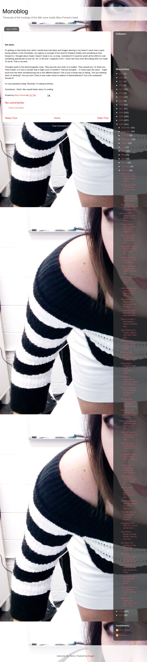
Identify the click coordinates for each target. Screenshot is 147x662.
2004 (121, 120)
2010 (121, 97)
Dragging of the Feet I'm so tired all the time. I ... (129, 525)
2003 (121, 124)
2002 (121, 611)
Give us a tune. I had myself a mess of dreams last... (129, 322)
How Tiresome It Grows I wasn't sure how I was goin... (128, 334)
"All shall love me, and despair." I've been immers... (128, 515)
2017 (121, 81)
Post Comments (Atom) (62, 126)
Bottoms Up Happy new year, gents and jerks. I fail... (129, 602)
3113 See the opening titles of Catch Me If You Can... (129, 447)
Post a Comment (16, 108)
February (125, 166)
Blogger (90, 656)
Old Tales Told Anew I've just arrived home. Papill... (128, 345)
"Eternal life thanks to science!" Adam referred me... (129, 591)
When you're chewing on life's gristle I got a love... (129, 356)
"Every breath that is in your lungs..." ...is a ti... (129, 281)
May (123, 155)
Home (57, 118)
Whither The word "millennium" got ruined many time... (129, 436)
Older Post (102, 118)
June (123, 151)
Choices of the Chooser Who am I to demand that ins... (129, 413)
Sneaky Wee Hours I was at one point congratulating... (129, 402)
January (125, 170)
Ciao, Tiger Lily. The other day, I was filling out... (129, 207)
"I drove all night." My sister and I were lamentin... (129, 312)
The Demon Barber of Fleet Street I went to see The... (128, 535)
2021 (121, 73)
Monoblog (15, 11)
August (124, 143)
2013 (121, 89)
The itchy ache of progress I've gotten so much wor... (129, 270)
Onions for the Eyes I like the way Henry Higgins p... (128, 228)
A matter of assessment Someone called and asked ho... (129, 380)
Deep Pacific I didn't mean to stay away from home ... (128, 568)
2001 (121, 615)
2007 (121, 108)
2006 (121, 112)
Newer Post (11, 118)
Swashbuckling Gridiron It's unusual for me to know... (128, 303)
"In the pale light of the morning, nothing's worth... (129, 580)
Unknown (123, 635)
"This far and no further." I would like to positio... (129, 198)
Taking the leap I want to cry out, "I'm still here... (129, 259)
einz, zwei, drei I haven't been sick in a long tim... (128, 239)
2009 (121, 101)
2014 (121, 85)
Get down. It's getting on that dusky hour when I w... (128, 546)
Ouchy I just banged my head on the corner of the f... (129, 469)
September (126, 139)
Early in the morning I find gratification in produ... (128, 217)
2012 (121, 93)
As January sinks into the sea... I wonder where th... (128, 188)
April (123, 159)
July (123, 147)
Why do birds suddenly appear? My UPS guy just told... (128, 492)
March (124, 162)
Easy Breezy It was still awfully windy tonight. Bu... (129, 480)
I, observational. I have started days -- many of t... (129, 458)
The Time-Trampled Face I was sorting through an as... (129, 557)
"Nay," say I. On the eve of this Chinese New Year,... (128, 177)
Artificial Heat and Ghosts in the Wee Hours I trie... (128, 292)
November (126, 131)
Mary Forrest (124, 630)
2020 (121, 77)
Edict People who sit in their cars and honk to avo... (128, 425)
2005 (121, 116)
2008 (121, 105)
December (126, 127)
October (125, 135)
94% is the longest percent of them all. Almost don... (129, 250)
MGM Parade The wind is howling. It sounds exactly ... (129, 504)
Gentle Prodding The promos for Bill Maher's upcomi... (129, 391)
